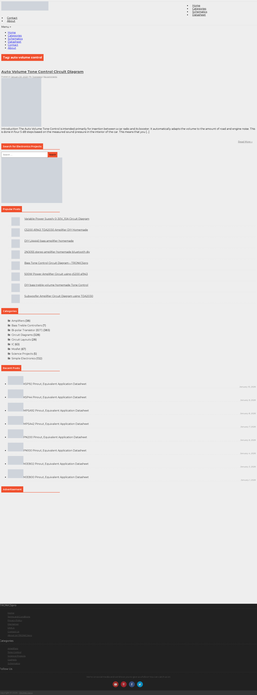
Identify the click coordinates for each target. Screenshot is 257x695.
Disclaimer (13, 624)
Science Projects (22, 353)
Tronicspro (37, 77)
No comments (50, 77)
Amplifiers (18, 320)
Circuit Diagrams (22, 334)
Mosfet (16, 349)
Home (12, 32)
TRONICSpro (26, 692)
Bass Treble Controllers (27, 325)
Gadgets (12, 659)
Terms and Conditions (19, 616)
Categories (15, 35)
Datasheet (199, 14)
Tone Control (14, 652)
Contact (13, 44)
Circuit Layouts (21, 339)
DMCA (11, 627)
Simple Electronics (24, 358)
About (11, 21)
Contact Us (13, 631)
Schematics (15, 38)
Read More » (245, 141)
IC (13, 344)
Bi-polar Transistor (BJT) (27, 330)
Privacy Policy (15, 620)
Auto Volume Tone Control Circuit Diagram (42, 72)
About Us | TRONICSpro (20, 635)
